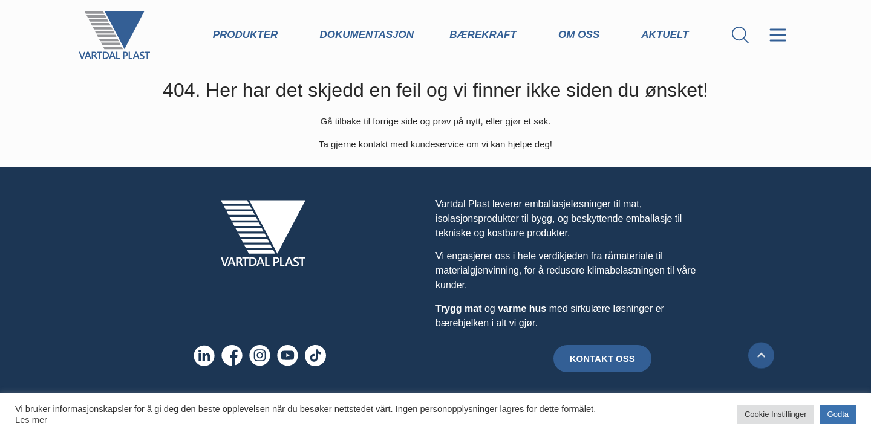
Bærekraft (486, 35)
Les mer (31, 420)
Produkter (248, 35)
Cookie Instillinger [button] (776, 414)
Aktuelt (667, 35)
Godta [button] (838, 414)
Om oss (581, 35)
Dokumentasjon (367, 34)
